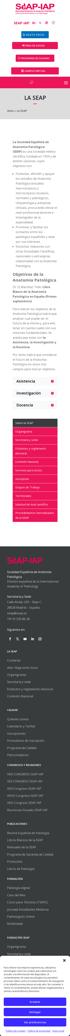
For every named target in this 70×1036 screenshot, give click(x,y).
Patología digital (18, 888)
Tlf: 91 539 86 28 (18, 619)
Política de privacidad (38, 1030)
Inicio (10, 111)
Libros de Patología (20, 869)
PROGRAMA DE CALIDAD (35, 58)
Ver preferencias (35, 1022)
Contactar (14, 660)
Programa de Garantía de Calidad (30, 854)
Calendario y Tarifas (21, 726)
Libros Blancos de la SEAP (25, 840)
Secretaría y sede (19, 682)
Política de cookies (16, 1030)
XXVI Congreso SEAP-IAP (24, 803)
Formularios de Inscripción (25, 741)
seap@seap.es (17, 613)
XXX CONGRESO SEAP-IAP (25, 781)
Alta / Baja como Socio (22, 668)
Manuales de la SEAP (21, 847)
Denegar (35, 1012)
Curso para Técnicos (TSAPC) (27, 902)
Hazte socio (35, 34)
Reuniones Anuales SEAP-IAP (27, 810)
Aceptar (35, 1002)
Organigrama (16, 675)
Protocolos (14, 861)
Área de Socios (35, 45)
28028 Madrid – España (23, 608)
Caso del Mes (16, 895)
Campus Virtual (35, 71)
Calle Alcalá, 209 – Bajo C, (24, 602)
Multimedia (15, 924)
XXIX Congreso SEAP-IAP (24, 789)
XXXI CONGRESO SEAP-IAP (25, 774)
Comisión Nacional (20, 696)
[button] (64, 960)
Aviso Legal (58, 1030)
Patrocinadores (18, 755)
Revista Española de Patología (28, 833)
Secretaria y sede (19, 954)
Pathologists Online (21, 917)
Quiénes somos (18, 719)
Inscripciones (16, 733)
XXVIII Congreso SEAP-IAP (25, 796)
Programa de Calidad (21, 748)
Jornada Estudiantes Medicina (28, 909)
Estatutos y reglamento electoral (30, 689)
